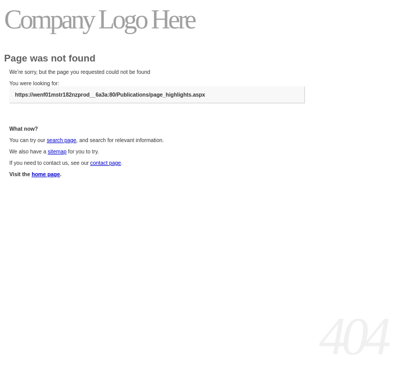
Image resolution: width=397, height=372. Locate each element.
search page (61, 140)
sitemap (57, 151)
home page (46, 174)
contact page (105, 163)
